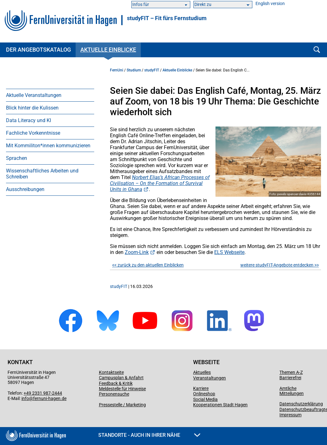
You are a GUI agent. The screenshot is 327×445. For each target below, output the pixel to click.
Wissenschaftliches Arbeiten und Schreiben (42, 174)
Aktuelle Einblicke (108, 49)
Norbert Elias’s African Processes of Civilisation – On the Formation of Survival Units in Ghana (159, 183)
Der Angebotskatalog (38, 49)
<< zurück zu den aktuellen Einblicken (148, 265)
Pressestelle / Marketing (122, 404)
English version (270, 3)
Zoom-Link (137, 252)
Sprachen (16, 158)
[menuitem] (50, 95)
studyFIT (151, 70)
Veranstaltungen (209, 377)
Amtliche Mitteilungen (291, 391)
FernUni (116, 70)
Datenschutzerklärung (301, 403)
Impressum (290, 414)
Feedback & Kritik (116, 383)
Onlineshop (204, 393)
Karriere (201, 388)
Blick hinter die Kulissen (32, 108)
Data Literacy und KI (28, 120)
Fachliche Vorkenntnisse (33, 133)
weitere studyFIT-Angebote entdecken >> (279, 265)
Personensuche (114, 394)
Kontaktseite (111, 372)
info (25, 398)
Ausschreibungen (25, 189)
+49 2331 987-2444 (43, 393)
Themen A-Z (291, 372)
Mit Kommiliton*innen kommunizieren (48, 146)
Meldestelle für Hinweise (122, 388)
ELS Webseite (229, 252)
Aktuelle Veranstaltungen (33, 95)
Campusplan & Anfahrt (121, 377)
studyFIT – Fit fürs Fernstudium (167, 18)
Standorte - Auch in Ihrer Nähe (149, 435)
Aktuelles (202, 372)
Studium (134, 70)
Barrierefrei (290, 377)
